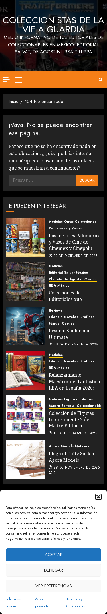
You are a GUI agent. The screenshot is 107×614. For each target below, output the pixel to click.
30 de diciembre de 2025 (75, 256)
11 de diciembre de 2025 (75, 433)
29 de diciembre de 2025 (76, 345)
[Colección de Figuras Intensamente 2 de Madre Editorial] (25, 414)
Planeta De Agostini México (73, 279)
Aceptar (53, 554)
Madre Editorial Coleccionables (76, 405)
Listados (85, 399)
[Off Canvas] (6, 79)
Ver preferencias (53, 586)
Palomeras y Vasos (65, 228)
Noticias (56, 221)
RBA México (59, 285)
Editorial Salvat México (68, 272)
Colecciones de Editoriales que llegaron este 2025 (69, 299)
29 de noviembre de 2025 (77, 467)
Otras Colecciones (80, 221)
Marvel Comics (61, 323)
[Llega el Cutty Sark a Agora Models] (25, 459)
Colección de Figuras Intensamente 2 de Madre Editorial (71, 419)
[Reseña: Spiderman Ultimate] (25, 326)
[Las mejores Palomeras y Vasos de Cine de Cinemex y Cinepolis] (25, 237)
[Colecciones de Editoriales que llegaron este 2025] (25, 281)
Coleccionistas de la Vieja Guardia (53, 25)
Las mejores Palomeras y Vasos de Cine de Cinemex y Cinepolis (74, 242)
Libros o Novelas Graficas (71, 317)
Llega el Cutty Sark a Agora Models (71, 456)
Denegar (53, 570)
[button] (98, 497)
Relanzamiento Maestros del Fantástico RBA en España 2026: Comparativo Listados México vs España (74, 388)
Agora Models (61, 446)
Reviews (55, 310)
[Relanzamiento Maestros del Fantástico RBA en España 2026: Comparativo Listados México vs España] (25, 370)
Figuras (70, 399)
